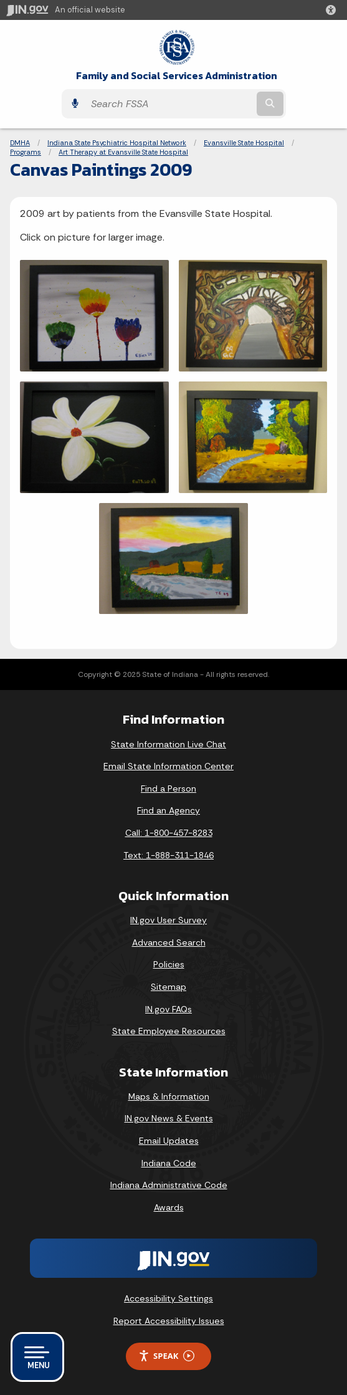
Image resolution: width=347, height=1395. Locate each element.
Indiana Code (168, 1163)
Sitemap (168, 986)
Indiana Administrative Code (168, 1185)
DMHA (20, 142)
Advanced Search (169, 942)
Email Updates (169, 1140)
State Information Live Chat (168, 744)
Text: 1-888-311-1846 (168, 855)
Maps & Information (168, 1096)
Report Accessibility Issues (168, 1320)
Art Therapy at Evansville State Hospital (123, 152)
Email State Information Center (168, 766)
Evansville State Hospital (244, 142)
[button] (333, 10)
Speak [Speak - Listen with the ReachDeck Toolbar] (166, 1356)
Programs (25, 152)
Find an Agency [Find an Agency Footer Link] (168, 810)
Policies (168, 964)
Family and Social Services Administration (176, 76)
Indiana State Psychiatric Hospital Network (116, 142)
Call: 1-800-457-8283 (168, 832)
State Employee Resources (169, 1031)
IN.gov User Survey (168, 920)
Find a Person (168, 788)
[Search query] (169, 104)
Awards (169, 1207)
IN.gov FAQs (168, 1009)
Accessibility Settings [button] (168, 1298)
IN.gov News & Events (169, 1118)
